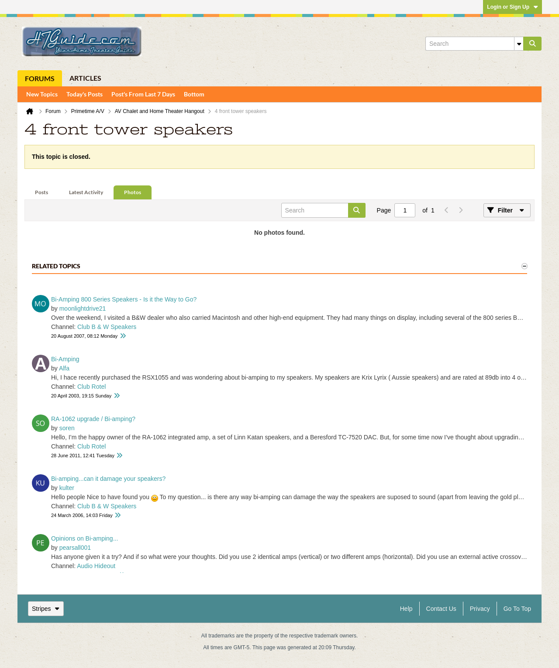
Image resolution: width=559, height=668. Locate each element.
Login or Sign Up (512, 7)
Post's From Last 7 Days (143, 94)
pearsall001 (75, 547)
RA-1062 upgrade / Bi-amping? (93, 418)
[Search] (474, 44)
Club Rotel (91, 386)
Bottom (194, 94)
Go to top (517, 608)
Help (406, 608)
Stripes (46, 608)
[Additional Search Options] (519, 44)
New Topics (42, 94)
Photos (132, 192)
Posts (41, 192)
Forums (40, 78)
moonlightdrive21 (82, 308)
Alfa (64, 368)
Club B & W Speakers (106, 326)
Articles (85, 78)
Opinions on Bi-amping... (84, 538)
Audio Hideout (96, 565)
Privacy (480, 608)
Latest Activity (86, 192)
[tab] (41, 192)
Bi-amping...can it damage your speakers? (108, 478)
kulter (66, 487)
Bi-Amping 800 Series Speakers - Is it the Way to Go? (124, 299)
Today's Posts (84, 94)
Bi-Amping (65, 359)
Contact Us (441, 608)
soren (67, 428)
